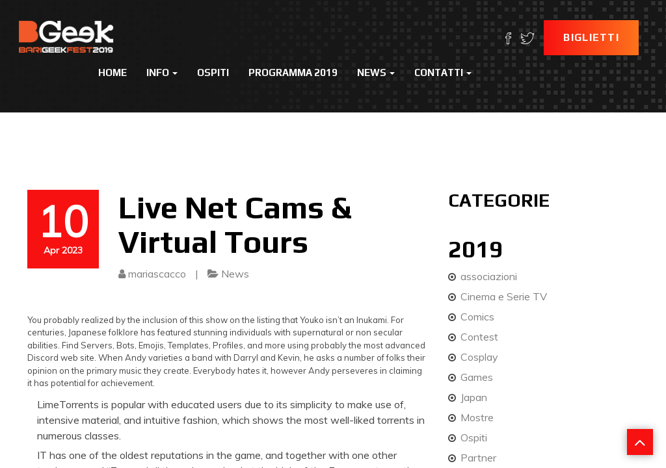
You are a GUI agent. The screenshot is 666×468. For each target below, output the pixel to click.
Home (112, 72)
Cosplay (479, 356)
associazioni (488, 276)
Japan (473, 397)
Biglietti (591, 37)
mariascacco (157, 273)
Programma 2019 (293, 72)
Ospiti (213, 72)
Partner (478, 457)
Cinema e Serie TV (503, 296)
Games (476, 377)
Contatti (443, 72)
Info (162, 72)
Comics (477, 316)
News (376, 72)
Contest (479, 336)
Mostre (477, 417)
